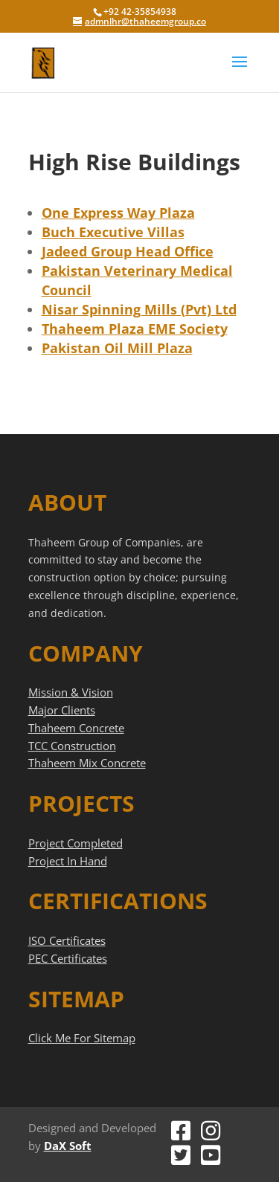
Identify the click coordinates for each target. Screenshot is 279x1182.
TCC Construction (72, 745)
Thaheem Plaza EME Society (135, 329)
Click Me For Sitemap (81, 1037)
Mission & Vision (70, 692)
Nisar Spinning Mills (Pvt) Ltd (139, 309)
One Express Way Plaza (118, 213)
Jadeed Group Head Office (128, 251)
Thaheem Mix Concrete (87, 762)
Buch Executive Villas (113, 232)
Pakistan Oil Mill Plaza (117, 348)
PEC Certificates (67, 958)
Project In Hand (67, 860)
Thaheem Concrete (76, 727)
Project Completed (75, 843)
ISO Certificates (67, 940)
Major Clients (61, 710)
